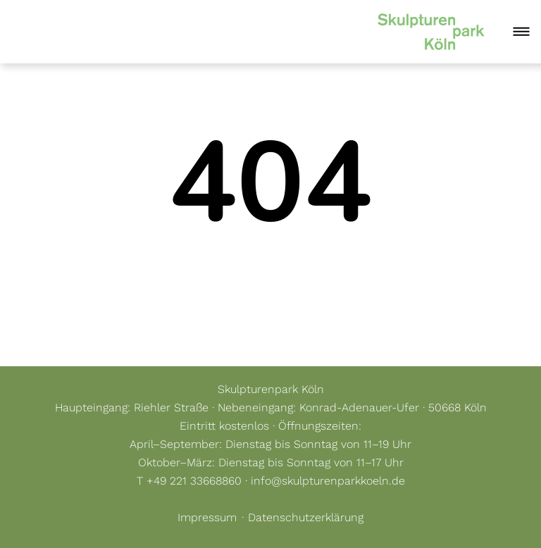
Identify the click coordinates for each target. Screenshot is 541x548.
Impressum (207, 517)
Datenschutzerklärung (305, 517)
